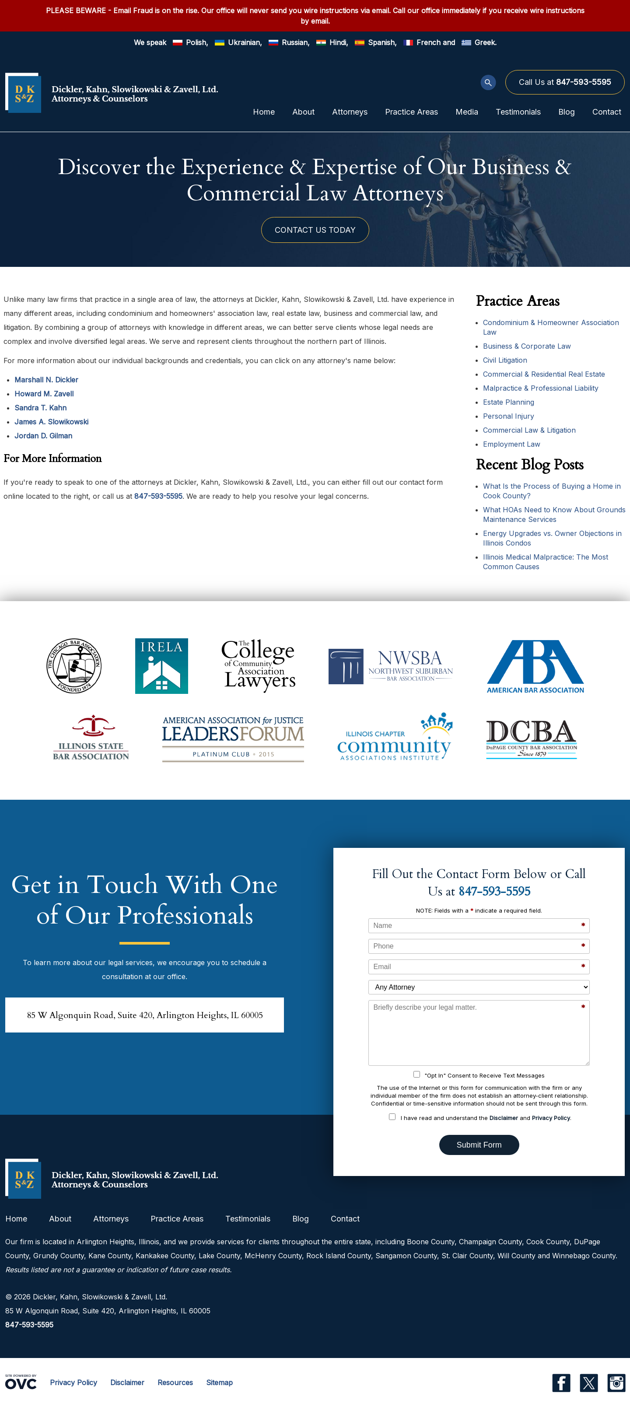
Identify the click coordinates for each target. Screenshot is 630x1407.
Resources (175, 1382)
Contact (606, 111)
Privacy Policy (551, 1117)
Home (264, 111)
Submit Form (479, 1145)
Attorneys (350, 111)
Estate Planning (508, 402)
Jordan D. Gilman (43, 435)
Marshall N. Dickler (46, 379)
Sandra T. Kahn (40, 407)
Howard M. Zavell (44, 393)
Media (466, 111)
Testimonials (518, 111)
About (303, 111)
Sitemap (219, 1382)
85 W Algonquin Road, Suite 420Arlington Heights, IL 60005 (145, 1015)
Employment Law (511, 444)
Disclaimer (504, 1117)
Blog (566, 111)
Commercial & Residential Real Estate (544, 374)
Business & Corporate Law (527, 346)
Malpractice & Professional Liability (540, 388)
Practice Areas (411, 111)
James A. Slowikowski (51, 421)
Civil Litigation (505, 360)
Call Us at (565, 82)
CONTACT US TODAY (315, 229)
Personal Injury (508, 416)
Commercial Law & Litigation (529, 430)
